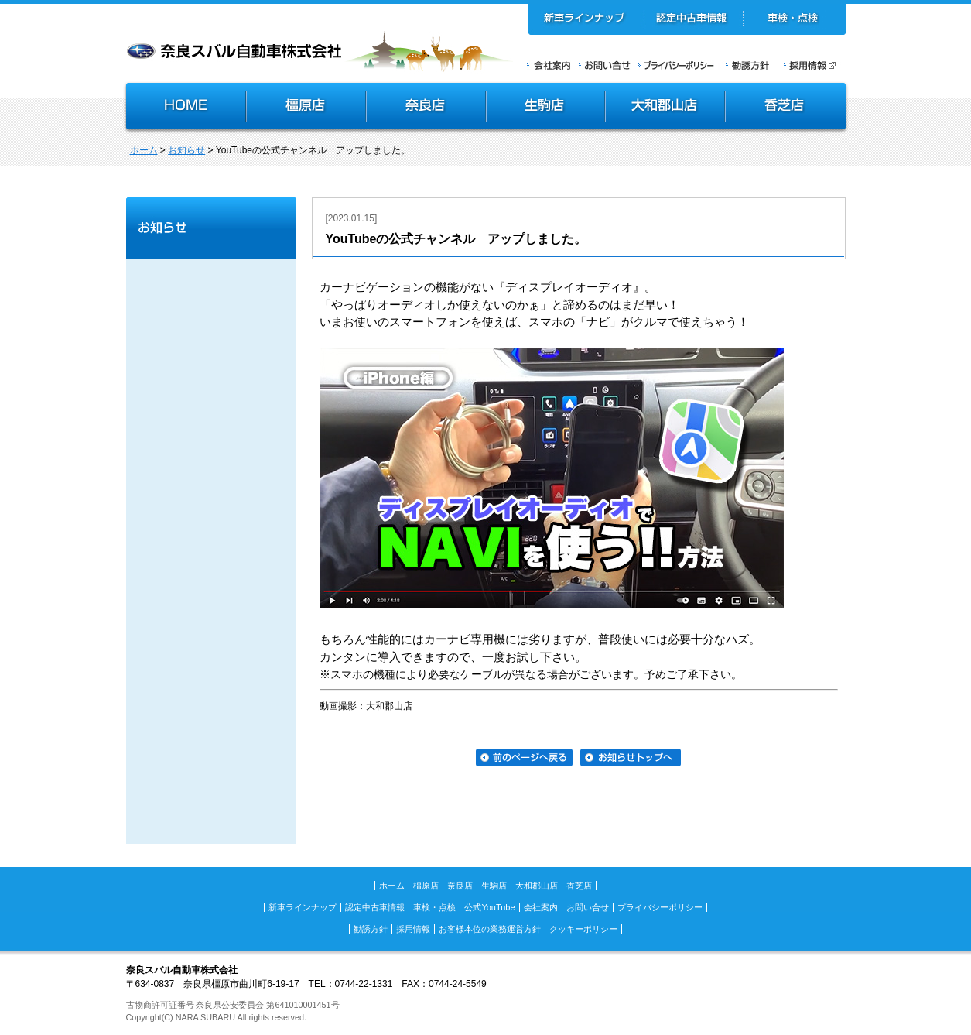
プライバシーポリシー (676, 65)
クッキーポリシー (583, 929)
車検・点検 (794, 19)
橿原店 (306, 107)
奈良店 (427, 107)
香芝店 (786, 107)
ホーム (144, 150)
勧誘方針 (745, 65)
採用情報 (815, 65)
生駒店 (546, 107)
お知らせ (186, 150)
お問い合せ (605, 65)
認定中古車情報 (692, 19)
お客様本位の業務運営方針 (490, 929)
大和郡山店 (665, 107)
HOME (184, 107)
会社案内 (549, 65)
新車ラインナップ (584, 19)
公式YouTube (489, 907)
